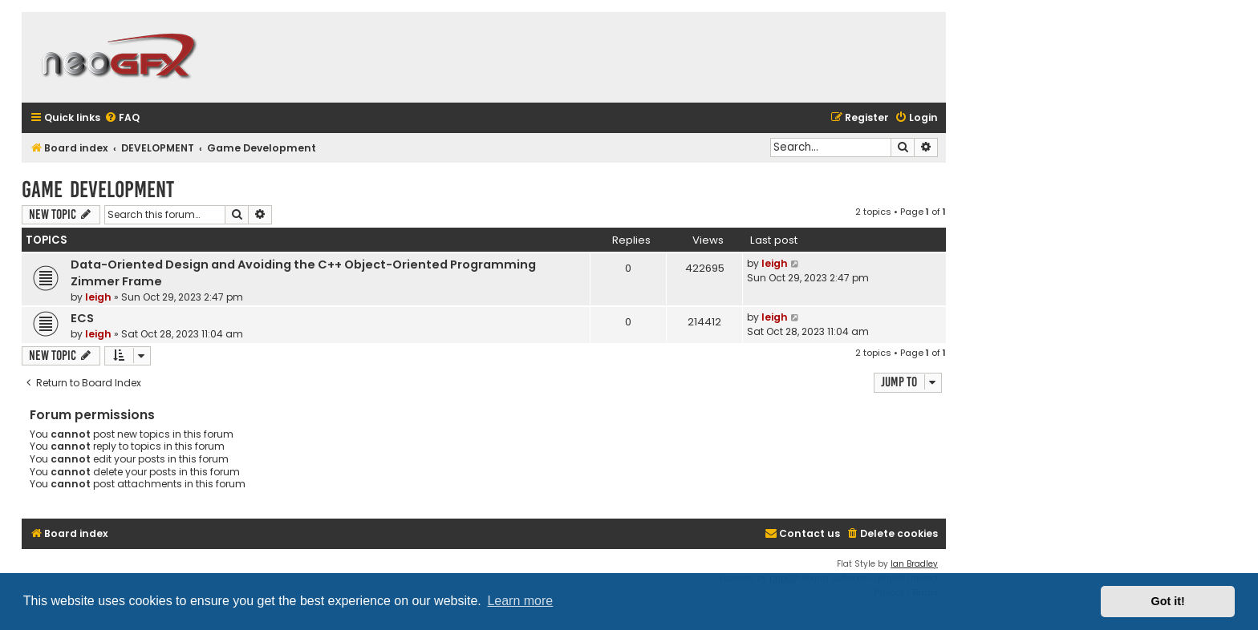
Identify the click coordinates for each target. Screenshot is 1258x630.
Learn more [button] (520, 601)
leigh (98, 297)
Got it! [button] (1168, 601)
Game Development (98, 189)
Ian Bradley (914, 564)
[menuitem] (122, 118)
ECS (82, 318)
